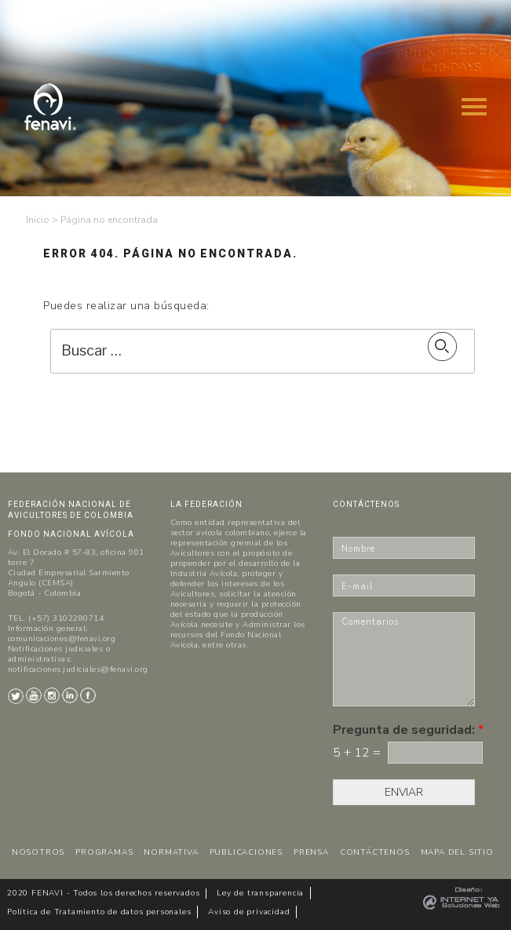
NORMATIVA (171, 852)
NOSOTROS (38, 852)
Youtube (34, 695)
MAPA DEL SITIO (457, 852)
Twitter (16, 696)
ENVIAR (404, 792)
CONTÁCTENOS (375, 852)
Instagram (52, 695)
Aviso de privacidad (249, 911)
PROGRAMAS (104, 852)
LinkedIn (70, 695)
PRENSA (311, 852)
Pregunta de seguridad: (408, 730)
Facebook (88, 695)
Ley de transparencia (260, 893)
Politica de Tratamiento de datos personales (99, 911)
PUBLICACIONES (246, 852)
